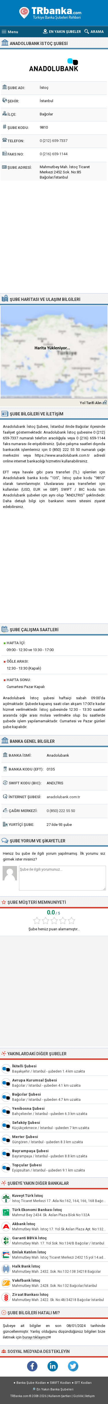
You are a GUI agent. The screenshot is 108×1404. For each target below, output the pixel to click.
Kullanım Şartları (59, 1396)
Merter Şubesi (25, 1137)
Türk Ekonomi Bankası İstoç (37, 1210)
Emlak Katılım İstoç (29, 1252)
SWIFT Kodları (60, 1383)
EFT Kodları (83, 1383)
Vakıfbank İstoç (26, 1280)
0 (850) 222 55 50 (61, 811)
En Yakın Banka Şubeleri (55, 1389)
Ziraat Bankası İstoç (30, 1294)
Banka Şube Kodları (31, 1383)
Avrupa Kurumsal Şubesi (34, 1080)
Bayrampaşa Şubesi (30, 1151)
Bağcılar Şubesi (26, 1094)
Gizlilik (78, 1396)
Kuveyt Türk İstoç (27, 1195)
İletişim (90, 1396)
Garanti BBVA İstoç (29, 1238)
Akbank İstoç (23, 1224)
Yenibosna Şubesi (28, 1108)
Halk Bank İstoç (26, 1266)
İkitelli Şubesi (24, 1066)
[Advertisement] (54, 236)
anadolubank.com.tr (63, 797)
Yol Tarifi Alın (90, 403)
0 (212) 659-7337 (53, 140)
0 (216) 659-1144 (53, 154)
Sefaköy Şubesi (26, 1122)
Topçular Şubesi (27, 1165)
